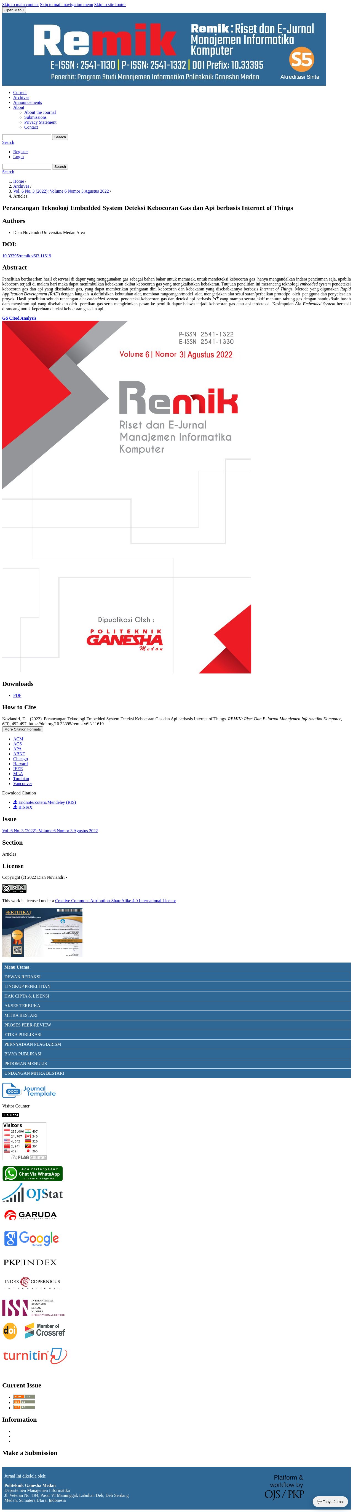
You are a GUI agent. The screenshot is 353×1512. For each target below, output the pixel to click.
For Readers (24, 1431)
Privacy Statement (40, 122)
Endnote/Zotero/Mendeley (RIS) (44, 802)
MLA (18, 773)
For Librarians (26, 1441)
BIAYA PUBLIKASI (22, 1054)
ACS (17, 744)
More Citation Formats (22, 729)
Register (20, 151)
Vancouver (22, 783)
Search (60, 137)
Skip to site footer (110, 4)
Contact (31, 127)
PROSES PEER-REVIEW (27, 1025)
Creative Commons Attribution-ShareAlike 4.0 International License (115, 900)
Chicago (20, 758)
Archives (21, 97)
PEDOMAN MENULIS (25, 1063)
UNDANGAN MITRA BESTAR (33, 1073)
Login (18, 156)
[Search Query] (26, 137)
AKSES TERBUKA (22, 1005)
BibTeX (22, 807)
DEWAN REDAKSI (22, 976)
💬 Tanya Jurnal (330, 1502)
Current (20, 92)
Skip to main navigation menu (66, 4)
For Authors (23, 1436)
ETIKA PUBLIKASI (23, 1034)
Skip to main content (20, 4)
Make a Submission (19, 1464)
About (18, 107)
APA (17, 748)
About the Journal (40, 112)
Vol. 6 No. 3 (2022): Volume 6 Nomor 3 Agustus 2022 (61, 191)
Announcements (27, 102)
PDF (17, 695)
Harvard (20, 763)
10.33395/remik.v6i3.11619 (26, 256)
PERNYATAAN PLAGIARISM (32, 1044)
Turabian (21, 778)
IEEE (18, 768)
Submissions (35, 117)
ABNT (19, 753)
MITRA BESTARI (21, 1015)
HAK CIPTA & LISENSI (26, 996)
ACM (18, 739)
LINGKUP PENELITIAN (27, 986)
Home (19, 181)
